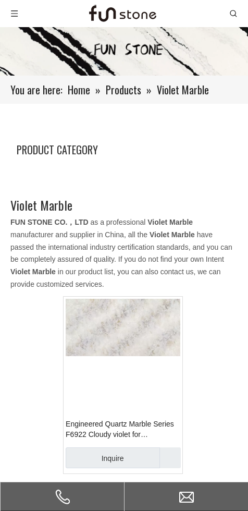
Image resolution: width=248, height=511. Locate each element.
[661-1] (124, 51)
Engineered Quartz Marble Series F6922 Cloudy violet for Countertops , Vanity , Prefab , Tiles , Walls (123, 430)
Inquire (94, 457)
